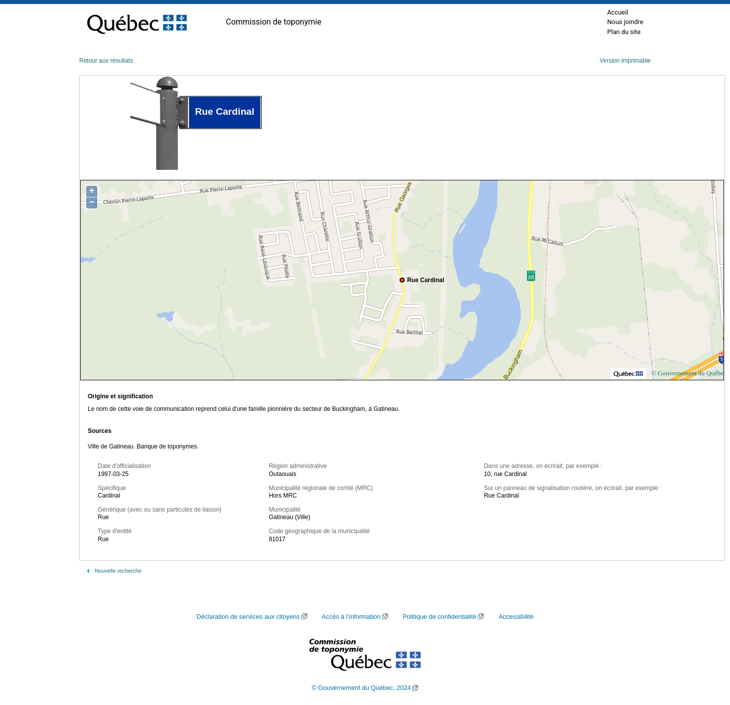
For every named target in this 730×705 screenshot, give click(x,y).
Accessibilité (515, 616)
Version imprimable (625, 60)
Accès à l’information (351, 616)
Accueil (617, 12)
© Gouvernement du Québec (688, 373)
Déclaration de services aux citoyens (248, 616)
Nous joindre (625, 22)
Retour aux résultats (106, 60)
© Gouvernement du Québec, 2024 (361, 687)
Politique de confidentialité (439, 616)
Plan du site (624, 32)
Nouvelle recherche (118, 571)
